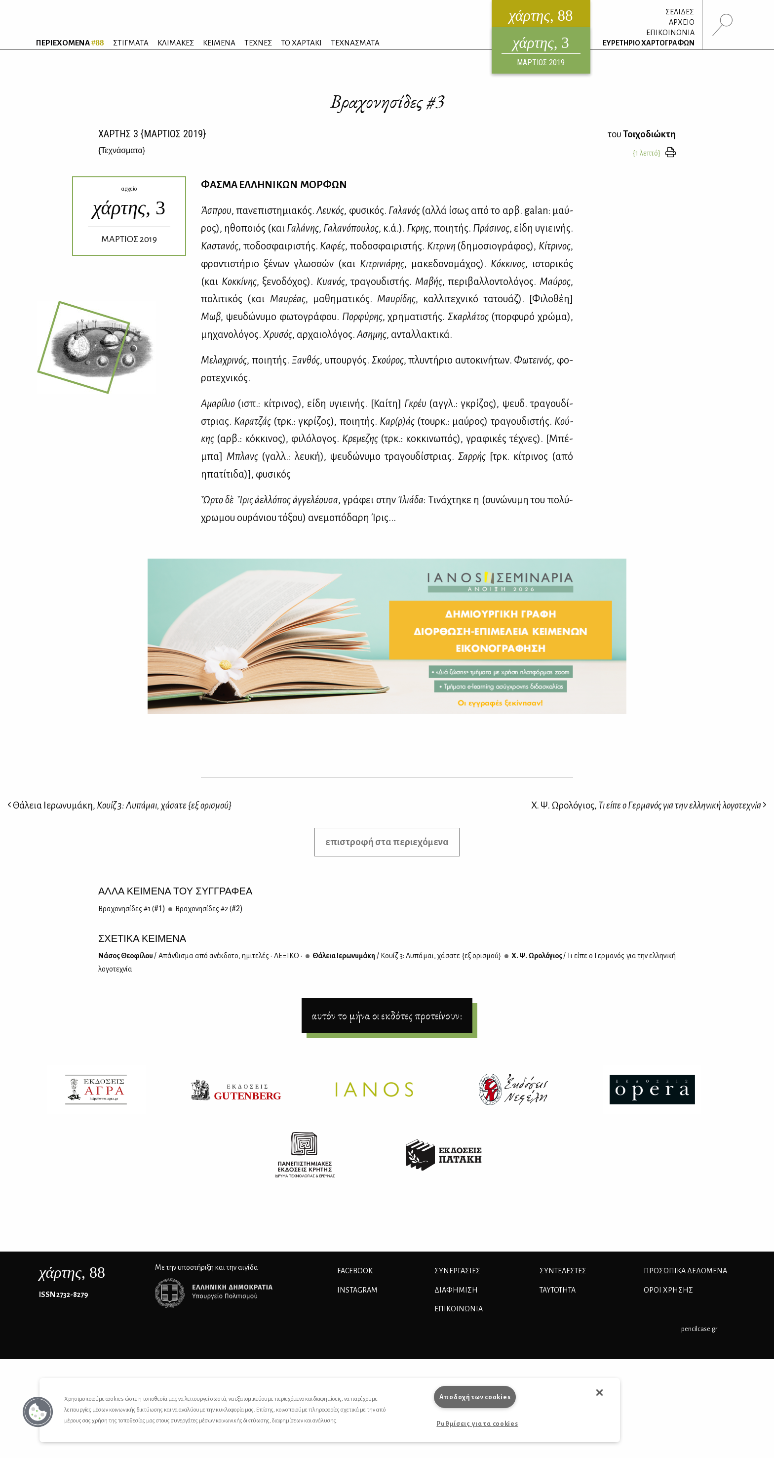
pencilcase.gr (699, 1329)
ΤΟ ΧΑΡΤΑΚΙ (301, 43)
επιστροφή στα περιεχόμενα (387, 842)
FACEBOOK (355, 1271)
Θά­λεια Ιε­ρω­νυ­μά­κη (406, 956)
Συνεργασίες (457, 1271)
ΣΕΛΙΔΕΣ (679, 12)
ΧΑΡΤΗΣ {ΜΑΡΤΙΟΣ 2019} (152, 134)
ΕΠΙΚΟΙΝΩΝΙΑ (670, 33)
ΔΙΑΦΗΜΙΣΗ (456, 1290)
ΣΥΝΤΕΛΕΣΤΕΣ (563, 1271)
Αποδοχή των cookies (475, 1397)
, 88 (72, 1272)
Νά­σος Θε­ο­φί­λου (200, 956)
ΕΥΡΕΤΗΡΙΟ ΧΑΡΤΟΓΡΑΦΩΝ (649, 43)
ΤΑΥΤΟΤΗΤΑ (558, 1290)
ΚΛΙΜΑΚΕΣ (175, 43)
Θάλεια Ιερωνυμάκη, (119, 805)
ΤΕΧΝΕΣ (258, 43)
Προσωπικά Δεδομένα (685, 1271)
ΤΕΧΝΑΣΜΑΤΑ (355, 43)
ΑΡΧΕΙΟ (682, 22)
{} (121, 150)
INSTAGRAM (357, 1290)
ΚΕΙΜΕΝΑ (219, 43)
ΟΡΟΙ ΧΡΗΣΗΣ (668, 1290)
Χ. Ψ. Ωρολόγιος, (649, 805)
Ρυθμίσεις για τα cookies (477, 1423)
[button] (38, 1412)
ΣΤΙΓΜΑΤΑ (131, 43)
